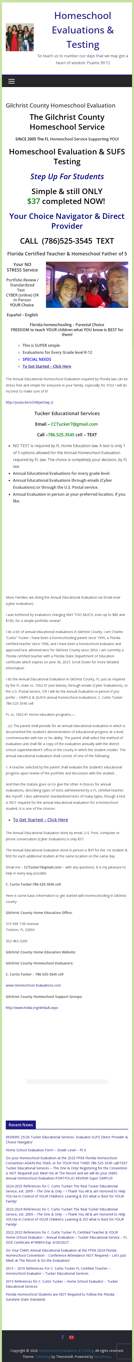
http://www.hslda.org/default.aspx (32, 1007)
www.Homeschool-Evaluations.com (33, 985)
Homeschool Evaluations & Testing (83, 30)
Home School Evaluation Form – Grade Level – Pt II (46, 1150)
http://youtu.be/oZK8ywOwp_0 (29, 402)
